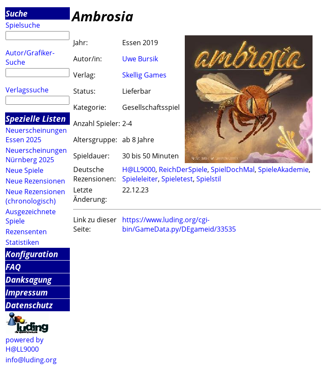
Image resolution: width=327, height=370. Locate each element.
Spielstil (208, 179)
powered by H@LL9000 (24, 344)
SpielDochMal (233, 169)
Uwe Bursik (140, 58)
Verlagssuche (27, 90)
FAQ (13, 266)
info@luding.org (31, 359)
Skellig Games (144, 75)
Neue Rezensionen (35, 181)
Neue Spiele (24, 170)
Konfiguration (32, 254)
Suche (17, 13)
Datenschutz (29, 305)
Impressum (27, 292)
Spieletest (177, 179)
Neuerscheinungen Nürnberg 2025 (36, 155)
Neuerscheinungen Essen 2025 (36, 135)
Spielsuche (23, 25)
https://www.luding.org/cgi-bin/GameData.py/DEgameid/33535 (179, 224)
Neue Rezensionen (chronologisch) (35, 196)
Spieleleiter (140, 179)
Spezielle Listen (36, 118)
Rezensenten (26, 231)
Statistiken (22, 242)
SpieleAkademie (283, 169)
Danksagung (29, 279)
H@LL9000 (138, 169)
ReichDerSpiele (183, 169)
